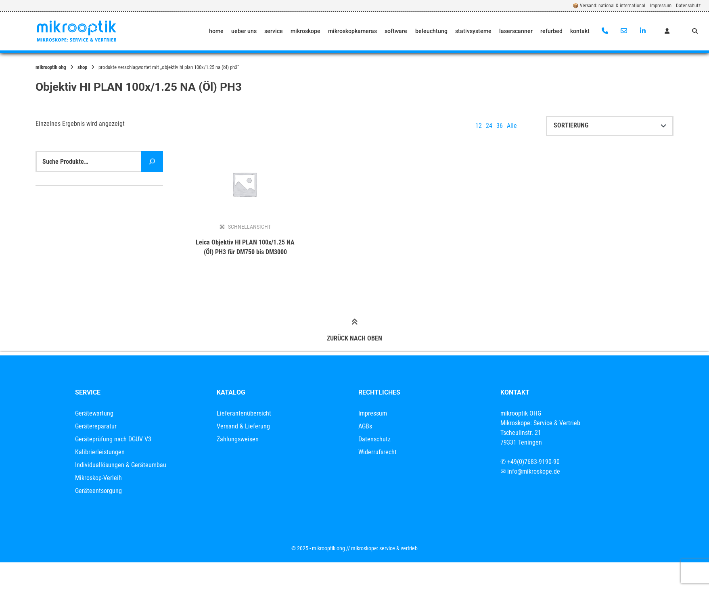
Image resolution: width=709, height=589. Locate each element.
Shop (82, 67)
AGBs (365, 426)
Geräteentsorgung (98, 491)
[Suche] (152, 161)
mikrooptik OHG (51, 67)
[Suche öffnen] (695, 31)
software (396, 31)
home (216, 31)
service (273, 31)
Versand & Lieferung (243, 426)
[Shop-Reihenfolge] (609, 126)
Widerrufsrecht (377, 452)
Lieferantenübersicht (244, 413)
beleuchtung (431, 31)
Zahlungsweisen (238, 439)
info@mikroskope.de (533, 471)
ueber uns (244, 31)
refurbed (551, 31)
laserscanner (516, 31)
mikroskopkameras (352, 31)
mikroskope (305, 31)
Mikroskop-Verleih (98, 478)
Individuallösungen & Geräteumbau (120, 465)
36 (499, 125)
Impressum (660, 5)
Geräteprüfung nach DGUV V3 (113, 439)
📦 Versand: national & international (609, 5)
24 (489, 125)
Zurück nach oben (354, 331)
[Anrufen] (605, 31)
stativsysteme (473, 31)
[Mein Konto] (667, 31)
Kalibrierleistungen (100, 452)
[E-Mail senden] (623, 31)
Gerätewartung (94, 413)
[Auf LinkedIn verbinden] (642, 31)
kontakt (580, 31)
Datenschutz (688, 5)
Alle (512, 125)
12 (478, 125)
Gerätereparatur (96, 426)
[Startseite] (77, 31)
